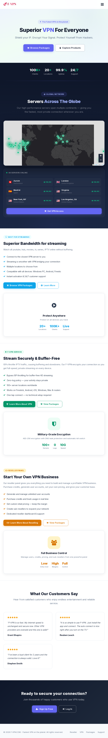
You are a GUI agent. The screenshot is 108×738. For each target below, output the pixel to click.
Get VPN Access (54, 211)
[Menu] (102, 4)
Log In (67, 709)
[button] (61, 139)
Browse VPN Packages (19, 285)
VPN (81, 732)
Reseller (73, 732)
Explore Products (70, 47)
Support (101, 732)
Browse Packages (38, 47)
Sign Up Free (44, 709)
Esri (103, 164)
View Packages (49, 404)
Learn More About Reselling (22, 523)
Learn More (48, 285)
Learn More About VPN (19, 404)
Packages (90, 732)
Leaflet (95, 164)
